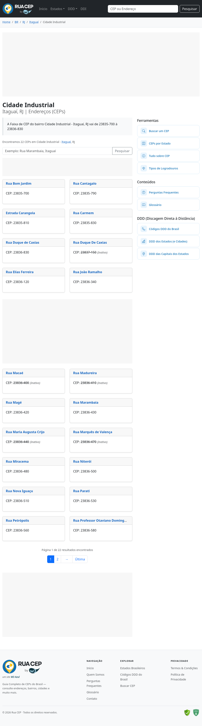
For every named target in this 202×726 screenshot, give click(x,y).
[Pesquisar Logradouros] (57, 151)
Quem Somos (95, 674)
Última (80, 559)
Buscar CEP (127, 686)
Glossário (93, 692)
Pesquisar (189, 9)
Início (43, 9)
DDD (71, 9)
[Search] (143, 9)
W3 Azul (15, 677)
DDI (83, 9)
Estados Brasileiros (132, 668)
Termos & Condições (184, 668)
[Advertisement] (101, 64)
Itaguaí (66, 142)
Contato (92, 699)
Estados (56, 9)
